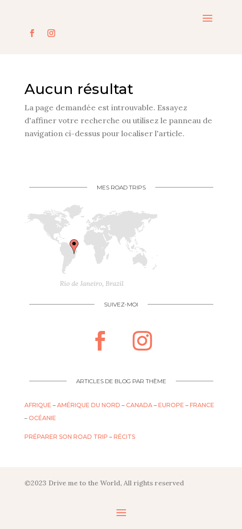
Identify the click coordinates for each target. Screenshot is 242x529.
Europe (171, 405)
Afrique (37, 405)
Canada (139, 405)
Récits (124, 436)
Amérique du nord (88, 405)
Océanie (42, 418)
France (202, 405)
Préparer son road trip (66, 436)
